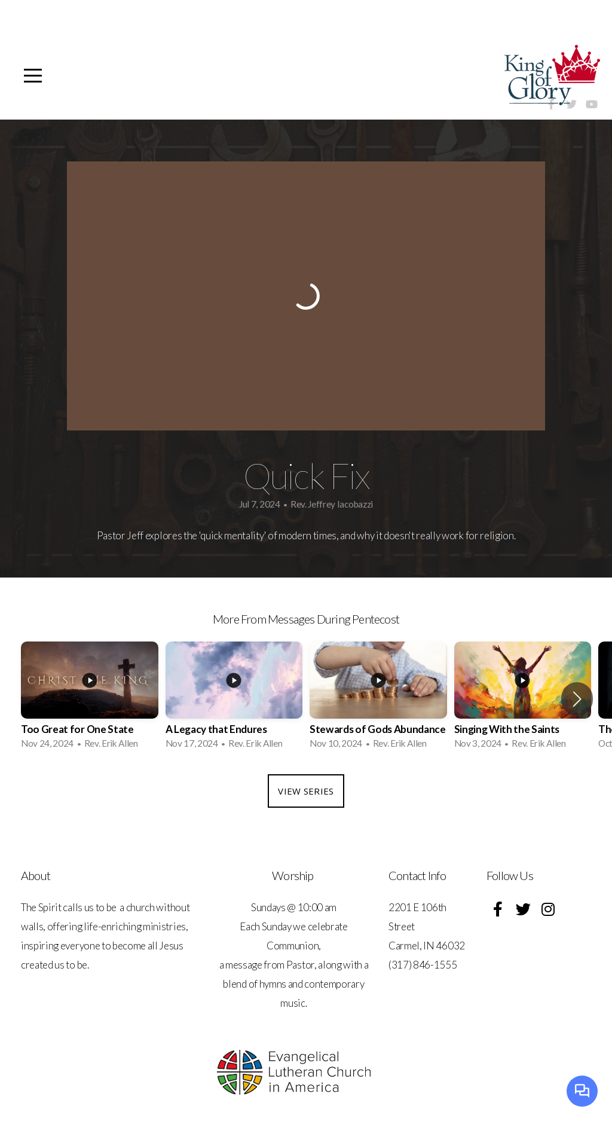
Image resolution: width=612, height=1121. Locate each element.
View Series (305, 791)
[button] (577, 699)
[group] (89, 699)
